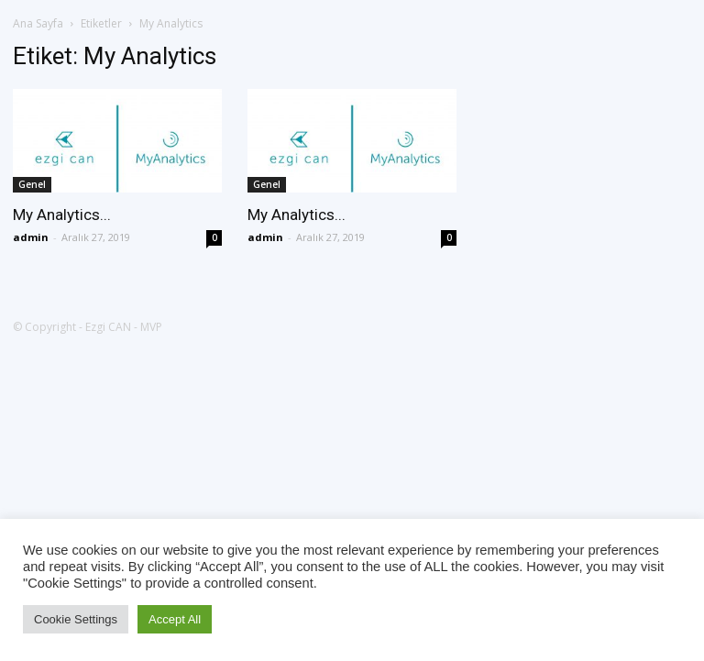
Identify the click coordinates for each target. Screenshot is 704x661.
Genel (32, 184)
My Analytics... (62, 214)
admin (31, 237)
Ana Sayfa (38, 23)
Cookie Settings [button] (75, 619)
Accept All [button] (174, 619)
